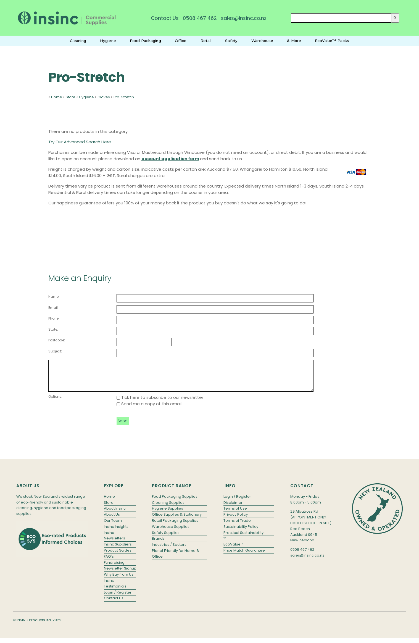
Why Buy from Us (118, 580)
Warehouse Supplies (170, 532)
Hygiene (108, 40)
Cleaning (78, 40)
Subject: (55, 351)
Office (181, 40)
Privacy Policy (235, 520)
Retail (206, 40)
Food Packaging (145, 40)
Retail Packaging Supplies (175, 526)
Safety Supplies (166, 538)
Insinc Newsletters (114, 541)
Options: (55, 402)
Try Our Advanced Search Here (79, 142)
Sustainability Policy (240, 532)
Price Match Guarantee (244, 556)
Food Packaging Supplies (174, 502)
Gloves (103, 97)
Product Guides (117, 556)
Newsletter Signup (120, 574)
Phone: (53, 318)
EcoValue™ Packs (332, 40)
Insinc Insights (116, 532)
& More (294, 40)
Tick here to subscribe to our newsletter (160, 403)
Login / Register (117, 598)
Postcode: (56, 340)
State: (53, 329)
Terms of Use (235, 514)
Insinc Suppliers (118, 550)
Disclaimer (233, 508)
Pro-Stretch (124, 97)
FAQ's (109, 562)
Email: (53, 307)
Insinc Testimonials (115, 589)
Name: (53, 296)
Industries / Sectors (169, 550)
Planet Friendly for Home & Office (175, 559)
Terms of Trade (237, 526)
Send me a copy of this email (149, 409)
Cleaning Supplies (168, 508)
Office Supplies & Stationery (177, 520)
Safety (231, 40)
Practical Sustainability (243, 538)
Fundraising (114, 568)
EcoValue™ (233, 550)
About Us (112, 520)
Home (56, 97)
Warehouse (262, 40)
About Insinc (115, 514)
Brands (158, 544)
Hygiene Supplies (167, 514)
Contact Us (165, 18)
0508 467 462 (200, 18)
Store (70, 97)
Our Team (113, 526)
